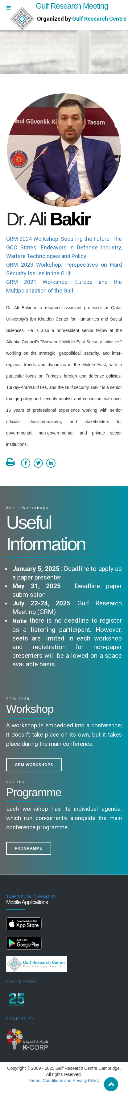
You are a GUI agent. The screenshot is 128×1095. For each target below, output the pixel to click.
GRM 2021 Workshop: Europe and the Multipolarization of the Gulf (64, 286)
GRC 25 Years (21, 982)
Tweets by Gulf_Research (31, 896)
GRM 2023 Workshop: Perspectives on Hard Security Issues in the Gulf (64, 269)
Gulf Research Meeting (59, 6)
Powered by (20, 1019)
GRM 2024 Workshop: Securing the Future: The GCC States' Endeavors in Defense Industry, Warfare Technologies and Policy (64, 247)
